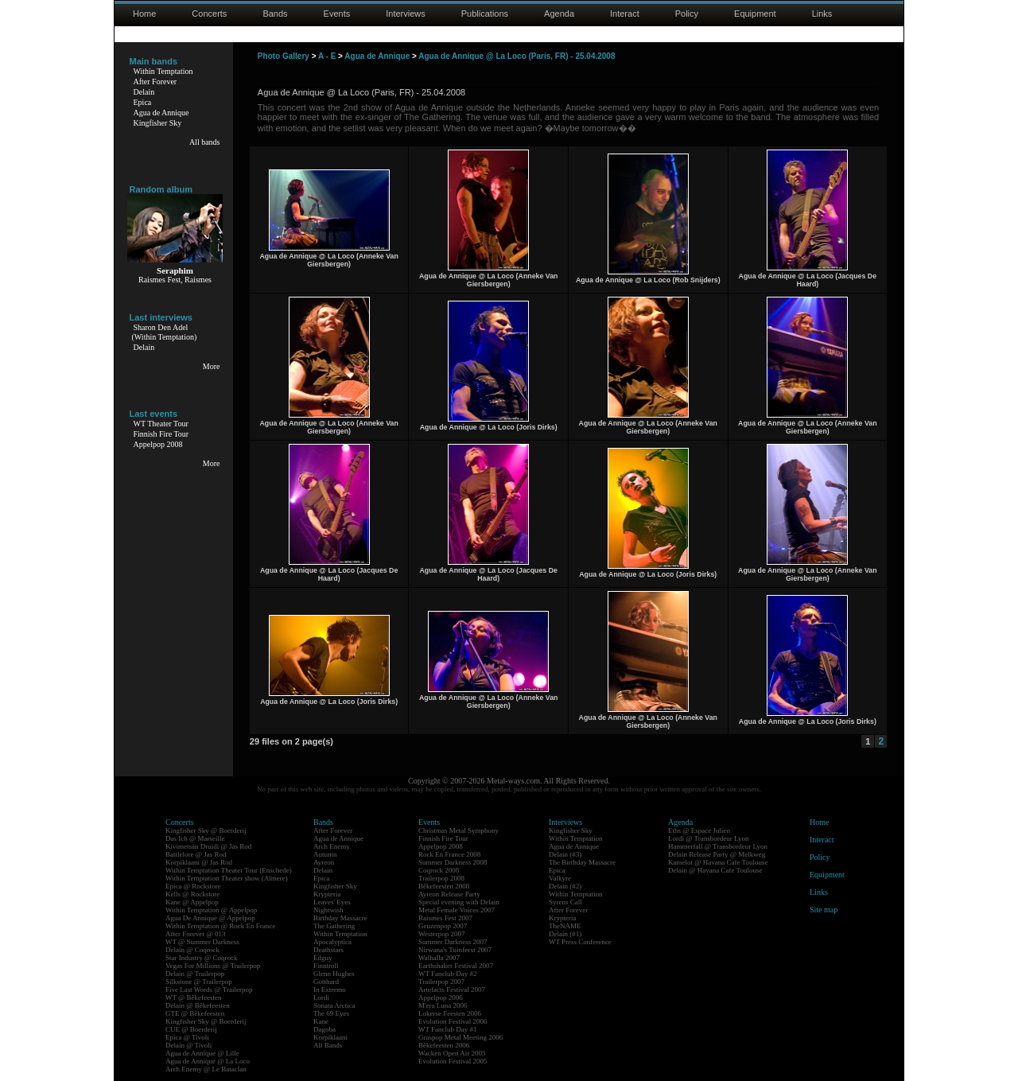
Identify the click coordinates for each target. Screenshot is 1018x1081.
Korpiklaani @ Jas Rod (198, 862)
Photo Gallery (283, 56)
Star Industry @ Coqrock (201, 958)
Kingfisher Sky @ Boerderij (206, 830)
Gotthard (326, 982)
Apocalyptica (332, 942)
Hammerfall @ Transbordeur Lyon (717, 846)
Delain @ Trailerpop (194, 974)
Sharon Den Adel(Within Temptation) (164, 332)
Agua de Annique (161, 112)
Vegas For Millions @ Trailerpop (212, 966)
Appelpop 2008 (158, 444)
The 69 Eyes (331, 1013)
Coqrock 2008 (438, 870)
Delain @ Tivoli (188, 1045)
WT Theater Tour (161, 423)
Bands (274, 13)
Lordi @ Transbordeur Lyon (708, 838)
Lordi (321, 997)
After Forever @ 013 (195, 934)
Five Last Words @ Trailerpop (208, 990)
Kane (320, 1021)
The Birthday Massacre (582, 862)
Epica (143, 102)
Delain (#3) (565, 854)
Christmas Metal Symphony (458, 830)
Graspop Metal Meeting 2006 (460, 1037)
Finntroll (326, 966)
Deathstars (328, 950)
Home (144, 13)
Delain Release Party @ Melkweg (716, 854)
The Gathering (334, 926)
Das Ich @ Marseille (195, 838)
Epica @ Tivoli (187, 1037)
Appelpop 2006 (440, 997)
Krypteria (326, 894)
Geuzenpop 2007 (442, 926)
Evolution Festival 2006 (453, 1021)
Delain (144, 91)
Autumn (325, 854)
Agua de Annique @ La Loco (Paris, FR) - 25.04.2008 (516, 56)
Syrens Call (565, 902)
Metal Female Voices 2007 (456, 910)
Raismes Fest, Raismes (175, 279)
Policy (686, 13)
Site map (823, 909)
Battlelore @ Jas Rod (196, 854)
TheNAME (565, 926)
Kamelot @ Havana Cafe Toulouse (717, 862)
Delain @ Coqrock (192, 950)
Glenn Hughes (334, 974)
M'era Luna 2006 (443, 1005)
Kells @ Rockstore (192, 894)
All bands (204, 142)
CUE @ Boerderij (191, 1029)
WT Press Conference (580, 942)
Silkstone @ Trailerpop (198, 982)
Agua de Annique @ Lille (202, 1053)
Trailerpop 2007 (441, 982)
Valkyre (560, 878)
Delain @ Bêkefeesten (197, 1005)
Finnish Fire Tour (161, 434)
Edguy (322, 958)
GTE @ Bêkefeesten (194, 1013)
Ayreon (323, 862)
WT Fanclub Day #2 (447, 974)
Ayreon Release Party (449, 894)
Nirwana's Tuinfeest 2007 (455, 950)
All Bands (327, 1045)
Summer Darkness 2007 (453, 942)
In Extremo (329, 990)
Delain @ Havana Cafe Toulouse (715, 870)
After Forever (155, 81)
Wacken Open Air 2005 (452, 1053)
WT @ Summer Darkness (202, 942)
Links (822, 13)
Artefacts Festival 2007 (451, 990)
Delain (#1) (565, 934)
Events (337, 13)
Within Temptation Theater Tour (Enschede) (228, 870)
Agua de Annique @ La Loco (207, 1061)
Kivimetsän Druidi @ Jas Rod (208, 846)
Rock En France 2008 (449, 854)
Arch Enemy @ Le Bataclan (206, 1069)
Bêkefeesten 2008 (443, 886)
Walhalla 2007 (439, 958)
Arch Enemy (331, 846)
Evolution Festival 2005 (453, 1061)
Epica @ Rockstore (193, 886)
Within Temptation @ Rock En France (220, 926)
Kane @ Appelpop (192, 902)
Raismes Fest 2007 (445, 918)
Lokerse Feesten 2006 (449, 1013)
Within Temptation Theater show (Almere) (226, 878)
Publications (484, 13)
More (211, 366)
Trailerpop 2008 (441, 878)
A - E (327, 56)
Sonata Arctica (334, 1005)
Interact (624, 13)
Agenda (559, 13)
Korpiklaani (330, 1037)
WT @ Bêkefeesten (193, 997)
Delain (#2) (565, 886)
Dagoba (324, 1029)
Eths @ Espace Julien (699, 830)
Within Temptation (163, 71)
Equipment (755, 13)
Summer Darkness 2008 (453, 862)
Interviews (405, 13)
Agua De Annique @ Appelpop (210, 918)
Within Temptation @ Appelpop (211, 910)
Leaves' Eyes (332, 902)
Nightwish (328, 910)
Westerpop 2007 (441, 934)
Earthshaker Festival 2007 (455, 966)
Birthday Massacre (340, 918)
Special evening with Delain (458, 902)
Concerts (209, 13)
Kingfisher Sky (158, 123)
